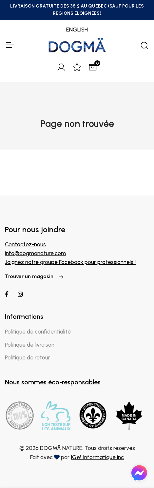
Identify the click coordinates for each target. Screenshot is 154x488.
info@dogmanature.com (35, 253)
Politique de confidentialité (38, 331)
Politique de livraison (29, 344)
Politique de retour (27, 357)
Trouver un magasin (34, 276)
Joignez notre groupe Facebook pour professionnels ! (70, 262)
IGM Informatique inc (97, 457)
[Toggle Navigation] (9, 45)
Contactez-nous (25, 244)
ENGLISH (77, 29)
